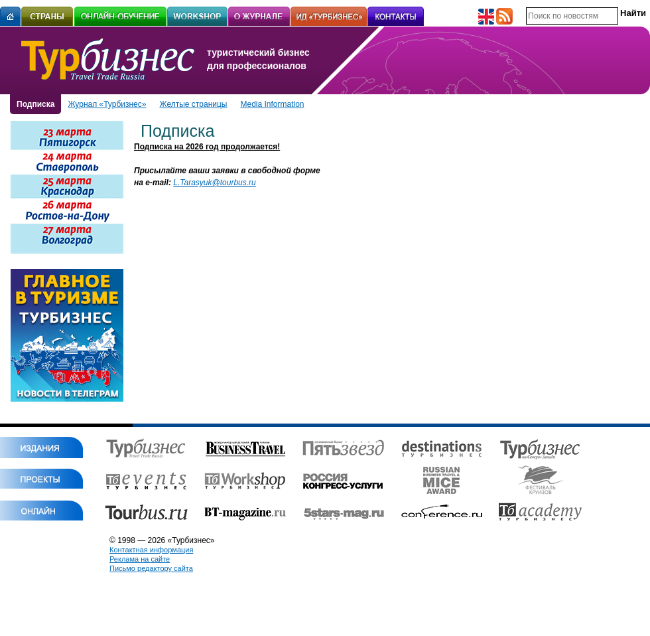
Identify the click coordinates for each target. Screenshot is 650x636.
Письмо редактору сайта (151, 568)
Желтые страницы (193, 104)
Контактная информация (151, 550)
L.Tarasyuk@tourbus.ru (214, 182)
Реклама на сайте (139, 559)
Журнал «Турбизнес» (107, 104)
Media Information (272, 104)
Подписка (35, 104)
